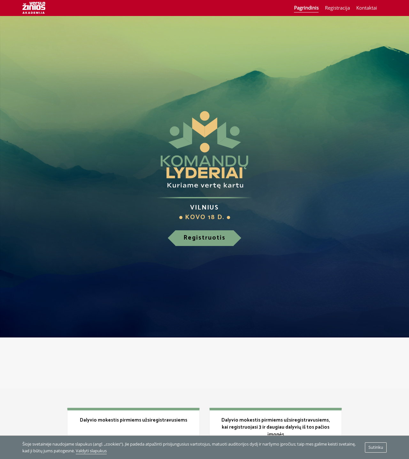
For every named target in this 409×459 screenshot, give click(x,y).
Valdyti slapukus (91, 451)
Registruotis (204, 238)
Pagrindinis (306, 7)
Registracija (337, 7)
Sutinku (375, 447)
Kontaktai (366, 7)
